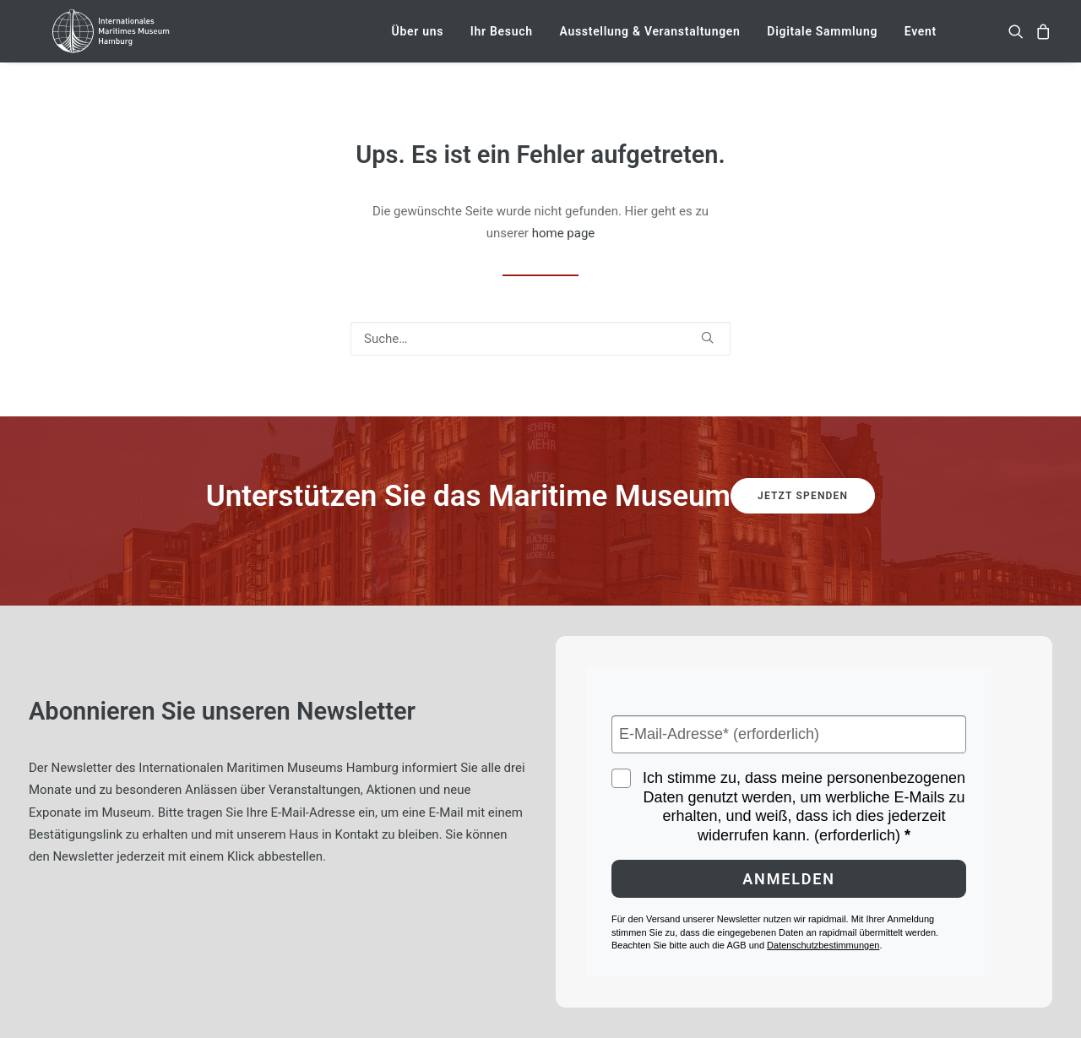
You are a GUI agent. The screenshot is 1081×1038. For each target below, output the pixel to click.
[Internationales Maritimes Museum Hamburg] (129, 40)
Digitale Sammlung (822, 40)
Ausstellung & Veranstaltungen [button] (649, 40)
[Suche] (540, 339)
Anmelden (788, 879)
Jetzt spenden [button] (803, 496)
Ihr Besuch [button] (501, 40)
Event (920, 40)
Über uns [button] (418, 40)
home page (563, 233)
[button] (1018, 40)
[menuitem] (418, 40)
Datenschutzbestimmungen (823, 945)
